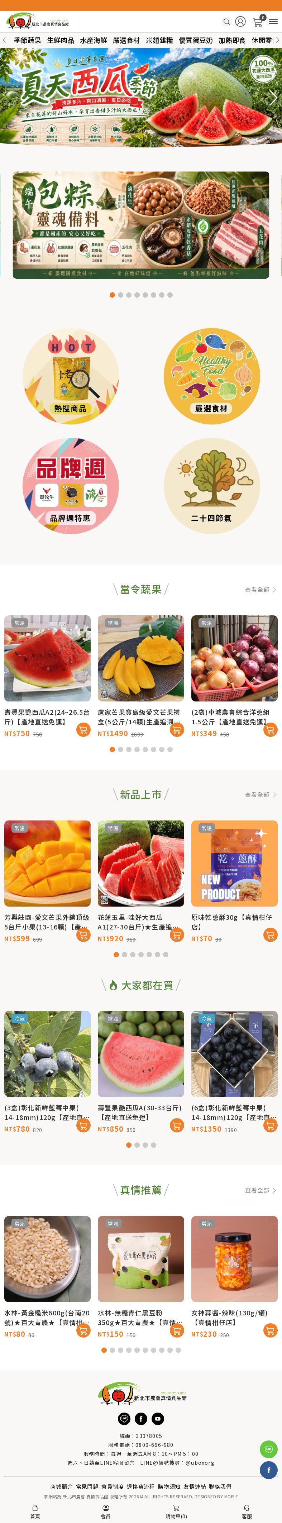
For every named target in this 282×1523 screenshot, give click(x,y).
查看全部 (261, 623)
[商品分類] (273, 21)
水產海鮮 (93, 40)
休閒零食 (265, 40)
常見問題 (87, 1486)
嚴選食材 (126, 40)
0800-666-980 (154, 1444)
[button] (277, 40)
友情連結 (194, 1486)
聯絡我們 (220, 1486)
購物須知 (169, 1486)
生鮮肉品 (60, 40)
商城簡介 (61, 1486)
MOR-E (231, 1496)
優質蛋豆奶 (196, 40)
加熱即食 (232, 40)
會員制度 (112, 1486)
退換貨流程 (141, 1486)
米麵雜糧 (159, 40)
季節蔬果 (27, 40)
